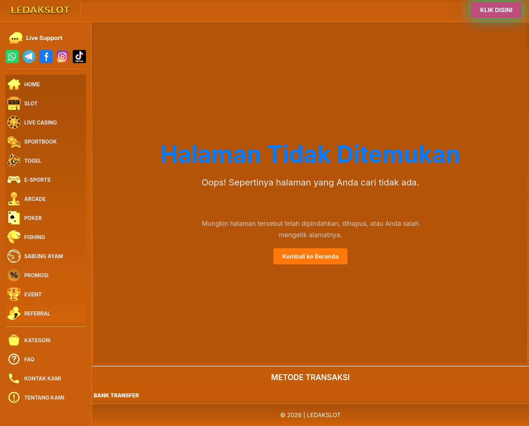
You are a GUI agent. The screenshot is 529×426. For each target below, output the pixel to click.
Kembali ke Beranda (311, 256)
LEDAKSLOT (324, 415)
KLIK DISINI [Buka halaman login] (496, 10)
